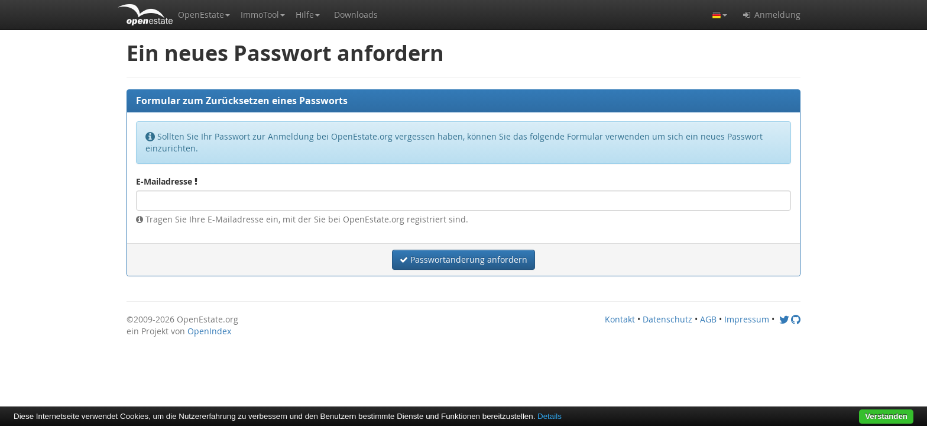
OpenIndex (209, 331)
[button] (204, 15)
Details (549, 416)
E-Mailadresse (166, 181)
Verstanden (886, 416)
